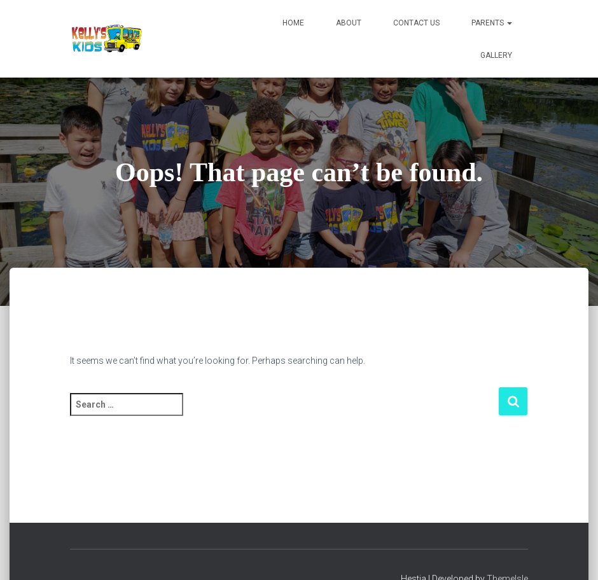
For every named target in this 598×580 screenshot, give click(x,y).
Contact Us (416, 22)
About (348, 22)
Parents (491, 22)
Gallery (496, 55)
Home (293, 22)
